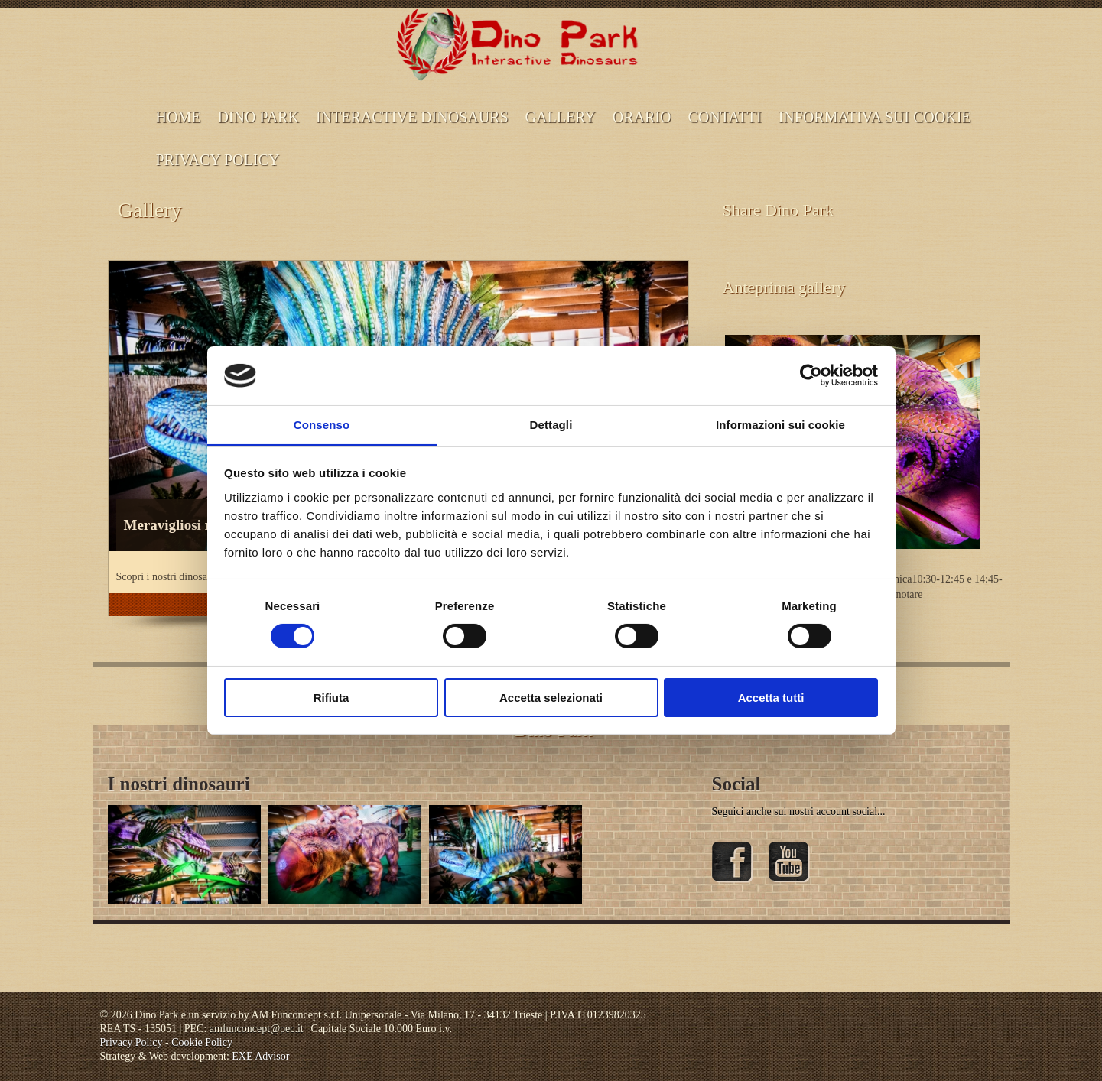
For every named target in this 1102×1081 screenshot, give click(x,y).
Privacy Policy (218, 159)
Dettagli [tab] (551, 424)
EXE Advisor (260, 1056)
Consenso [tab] (321, 424)
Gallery (560, 117)
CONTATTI (724, 117)
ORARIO (642, 117)
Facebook (732, 862)
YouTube (789, 862)
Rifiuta (331, 697)
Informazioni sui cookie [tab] (780, 424)
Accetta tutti (771, 697)
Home (178, 117)
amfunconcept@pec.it (257, 1028)
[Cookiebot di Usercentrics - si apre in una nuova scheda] (811, 375)
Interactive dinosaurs (412, 117)
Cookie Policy (201, 1042)
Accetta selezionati (551, 697)
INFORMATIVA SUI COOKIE (875, 117)
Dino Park (258, 117)
